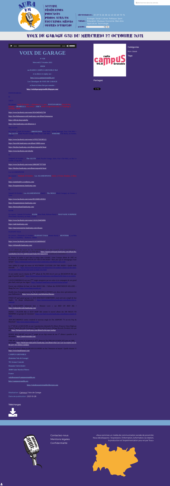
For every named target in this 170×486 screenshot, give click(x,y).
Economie (110, 21)
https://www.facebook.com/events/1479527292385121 (27, 139)
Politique (113, 19)
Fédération (54, 10)
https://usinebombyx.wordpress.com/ (21, 182)
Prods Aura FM (56, 18)
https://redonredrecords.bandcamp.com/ (22, 308)
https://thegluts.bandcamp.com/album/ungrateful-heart (27, 147)
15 (100, 15)
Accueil (51, 6)
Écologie (91, 19)
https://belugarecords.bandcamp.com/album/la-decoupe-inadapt (34, 330)
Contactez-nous (59, 435)
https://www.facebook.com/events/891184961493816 (27, 199)
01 (95, 15)
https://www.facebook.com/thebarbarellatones (38, 294)
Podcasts (52, 14)
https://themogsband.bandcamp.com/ (21, 207)
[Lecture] (11, 46)
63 (115, 15)
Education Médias (59, 22)
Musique (101, 21)
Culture (104, 19)
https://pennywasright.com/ (26, 336)
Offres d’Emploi (58, 25)
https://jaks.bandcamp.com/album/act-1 (22, 124)
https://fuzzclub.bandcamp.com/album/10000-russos (26, 143)
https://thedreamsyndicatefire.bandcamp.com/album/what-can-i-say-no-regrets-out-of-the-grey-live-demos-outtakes (42, 344)
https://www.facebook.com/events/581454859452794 (27, 112)
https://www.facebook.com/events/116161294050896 (27, 220)
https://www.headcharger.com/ (19, 351)
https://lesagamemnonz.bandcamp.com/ (22, 186)
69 (118, 15)
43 (112, 15)
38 (106, 15)
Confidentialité (58, 443)
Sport (120, 19)
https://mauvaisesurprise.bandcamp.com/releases (25, 228)
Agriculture (92, 24)
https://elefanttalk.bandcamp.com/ (20, 245)
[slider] (39, 45)
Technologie (103, 24)
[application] (42, 46)
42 (109, 15)
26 (103, 15)
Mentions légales (60, 439)
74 (124, 15)
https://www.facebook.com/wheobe (20, 151)
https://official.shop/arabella (18, 120)
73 (121, 15)
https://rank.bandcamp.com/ (18, 224)
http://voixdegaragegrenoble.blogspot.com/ (42, 89)
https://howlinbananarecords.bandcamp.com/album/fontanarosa (30, 116)
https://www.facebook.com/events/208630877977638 (27, 164)
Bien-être (119, 21)
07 (98, 15)
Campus (23, 393)
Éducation (91, 21)
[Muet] (68, 46)
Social (98, 19)
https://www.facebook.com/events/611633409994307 (27, 241)
